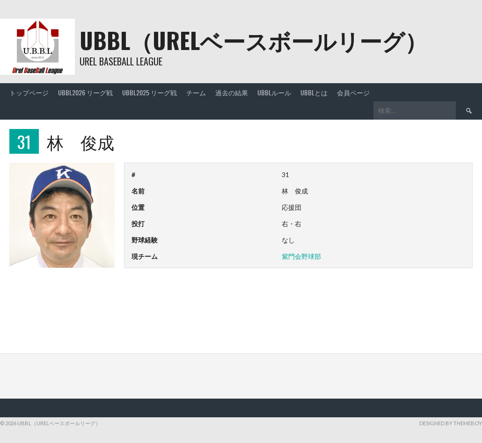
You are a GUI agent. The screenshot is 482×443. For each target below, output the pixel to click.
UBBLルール (274, 92)
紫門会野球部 (301, 256)
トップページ (29, 92)
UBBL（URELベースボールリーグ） (253, 40)
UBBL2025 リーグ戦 (149, 92)
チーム (196, 92)
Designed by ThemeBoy (450, 423)
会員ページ (353, 92)
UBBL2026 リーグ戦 (85, 92)
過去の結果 (231, 92)
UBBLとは (314, 92)
